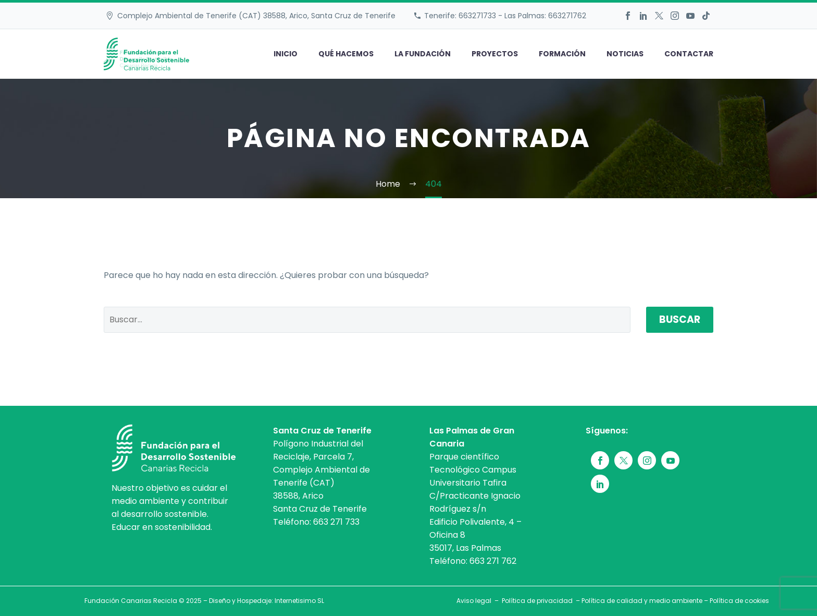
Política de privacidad (537, 600)
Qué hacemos (346, 54)
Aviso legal (473, 600)
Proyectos (495, 54)
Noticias (624, 54)
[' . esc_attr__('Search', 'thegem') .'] (367, 320)
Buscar (679, 319)
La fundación (422, 54)
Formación (562, 54)
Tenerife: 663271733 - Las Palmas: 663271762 (505, 15)
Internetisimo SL (299, 600)
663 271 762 (492, 561)
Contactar (688, 54)
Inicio (286, 54)
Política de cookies (739, 600)
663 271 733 (336, 522)
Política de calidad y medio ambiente (641, 600)
